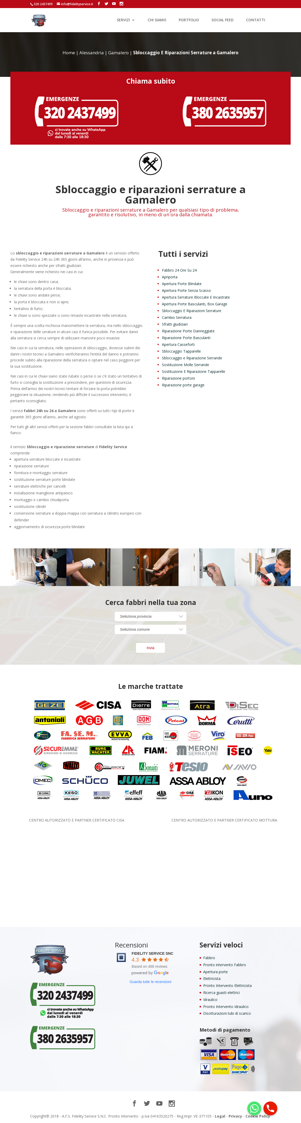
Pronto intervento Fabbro (224, 964)
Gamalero (118, 53)
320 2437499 (43, 4)
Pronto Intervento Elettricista (227, 985)
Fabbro (209, 957)
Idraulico (210, 999)
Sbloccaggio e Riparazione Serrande (192, 357)
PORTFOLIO (189, 20)
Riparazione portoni (178, 378)
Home (69, 53)
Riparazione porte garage (183, 384)
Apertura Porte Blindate (182, 283)
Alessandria (91, 53)
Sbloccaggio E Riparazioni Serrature (191, 310)
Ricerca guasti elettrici (221, 992)
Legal (220, 1116)
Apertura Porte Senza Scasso (186, 290)
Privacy (235, 1116)
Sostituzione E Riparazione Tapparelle (193, 371)
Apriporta (169, 276)
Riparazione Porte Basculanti (186, 337)
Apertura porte (215, 971)
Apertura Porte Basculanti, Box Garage (194, 303)
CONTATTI (255, 20)
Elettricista (212, 978)
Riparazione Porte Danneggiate (188, 330)
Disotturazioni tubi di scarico (227, 1013)
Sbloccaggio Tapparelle (181, 351)
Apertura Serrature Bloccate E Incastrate (196, 297)
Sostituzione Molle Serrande (185, 364)
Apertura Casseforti (178, 344)
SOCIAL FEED (222, 20)
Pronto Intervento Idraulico (226, 1006)
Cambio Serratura (176, 317)
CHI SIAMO (157, 20)
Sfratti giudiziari (175, 324)
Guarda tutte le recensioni (150, 982)
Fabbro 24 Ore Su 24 (179, 270)
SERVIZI (123, 20)
